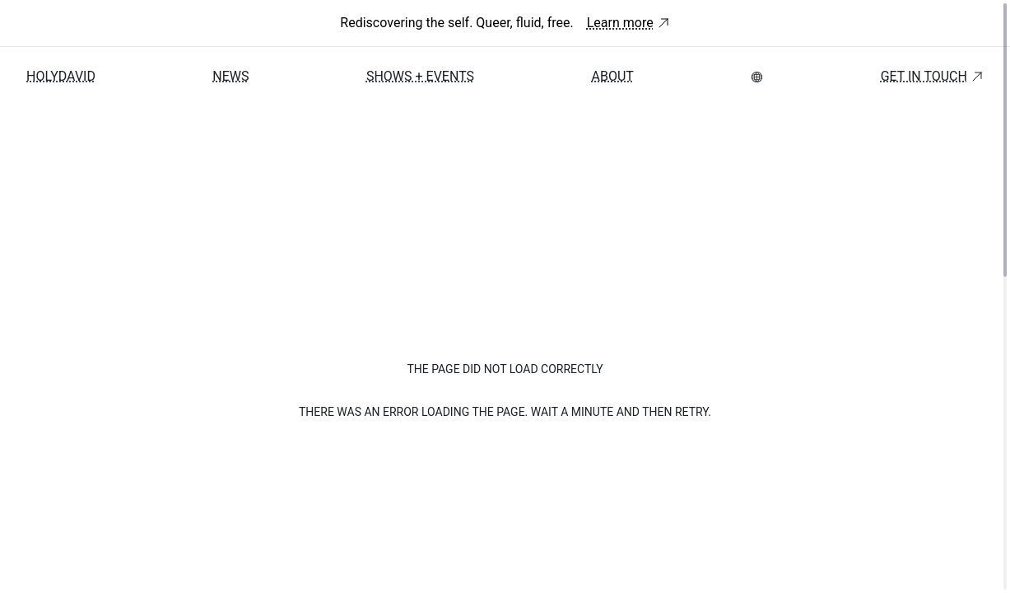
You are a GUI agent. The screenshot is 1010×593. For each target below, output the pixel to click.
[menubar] (757, 77)
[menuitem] (757, 77)
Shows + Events (420, 76)
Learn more (628, 22)
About (612, 76)
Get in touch (932, 76)
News (230, 76)
